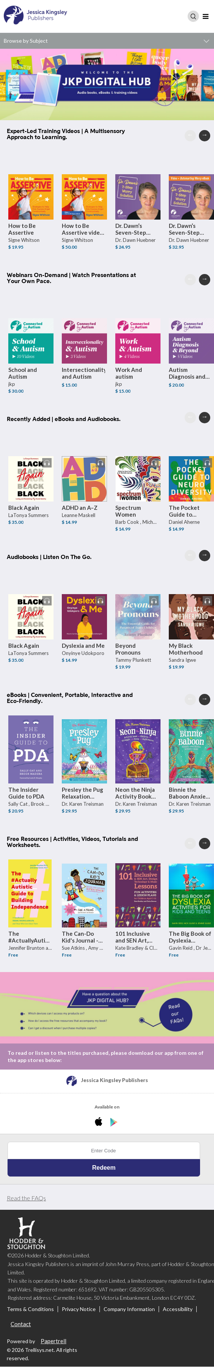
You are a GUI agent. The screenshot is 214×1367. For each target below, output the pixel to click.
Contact (21, 1324)
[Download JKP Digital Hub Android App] (114, 1123)
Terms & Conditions (30, 1310)
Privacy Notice (79, 1310)
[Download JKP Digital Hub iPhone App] (100, 1123)
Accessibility (178, 1310)
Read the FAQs (26, 1198)
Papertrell (53, 1341)
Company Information (129, 1310)
